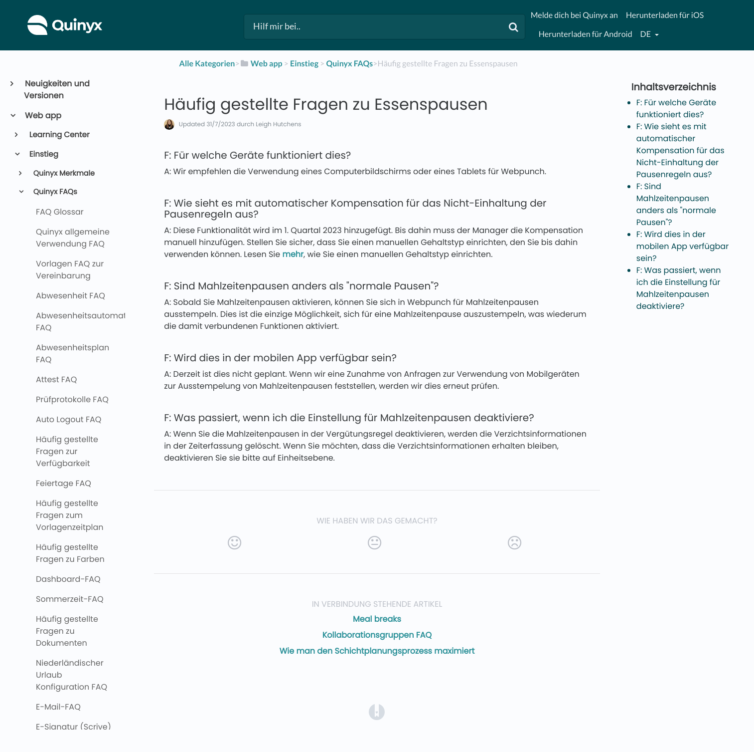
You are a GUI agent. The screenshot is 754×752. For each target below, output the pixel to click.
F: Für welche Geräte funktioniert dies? (676, 108)
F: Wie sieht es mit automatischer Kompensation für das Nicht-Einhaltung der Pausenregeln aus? (680, 150)
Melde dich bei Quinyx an (574, 15)
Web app (42, 115)
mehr (292, 254)
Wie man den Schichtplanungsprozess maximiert (377, 651)
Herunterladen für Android (585, 34)
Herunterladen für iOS (665, 15)
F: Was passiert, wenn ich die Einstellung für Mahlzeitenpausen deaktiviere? (678, 288)
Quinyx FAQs (54, 192)
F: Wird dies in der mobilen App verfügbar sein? (682, 246)
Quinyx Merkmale (63, 174)
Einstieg (43, 154)
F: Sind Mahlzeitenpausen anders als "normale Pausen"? (676, 204)
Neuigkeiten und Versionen (57, 89)
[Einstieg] (304, 63)
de (646, 34)
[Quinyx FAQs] (349, 63)
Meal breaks (377, 619)
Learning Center (59, 135)
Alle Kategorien (207, 63)
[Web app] (261, 63)
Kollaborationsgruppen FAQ (377, 635)
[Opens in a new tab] (377, 712)
